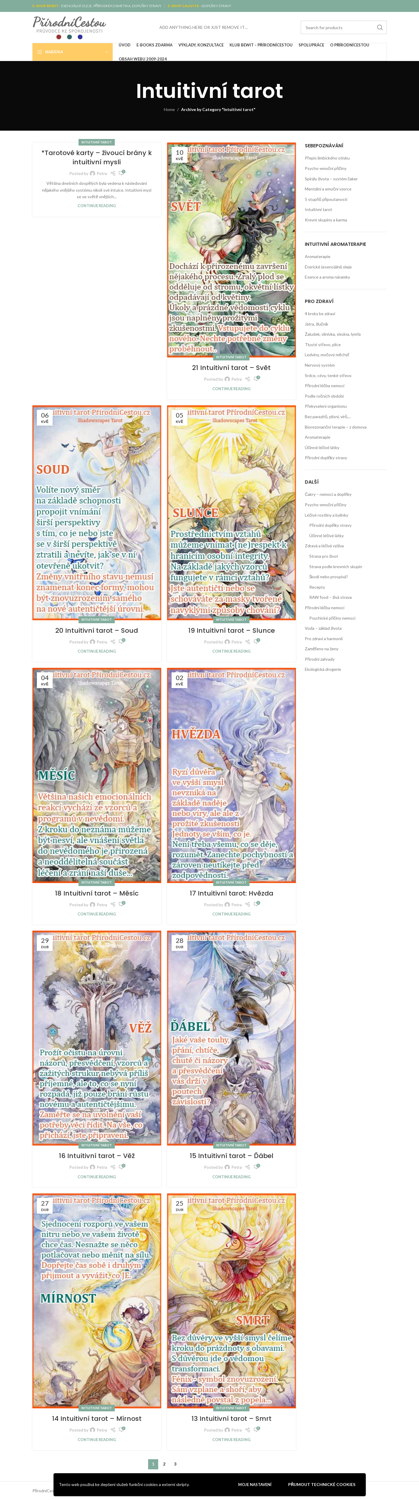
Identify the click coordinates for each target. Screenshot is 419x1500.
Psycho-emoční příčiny (325, 168)
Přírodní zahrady (320, 659)
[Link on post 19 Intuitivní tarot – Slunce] (231, 512)
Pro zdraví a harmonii (324, 638)
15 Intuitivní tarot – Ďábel (231, 1155)
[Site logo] (69, 26)
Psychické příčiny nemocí (332, 618)
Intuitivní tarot (96, 142)
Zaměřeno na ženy (321, 648)
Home (169, 109)
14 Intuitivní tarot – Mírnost (97, 1418)
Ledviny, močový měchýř (327, 354)
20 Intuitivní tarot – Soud (96, 630)
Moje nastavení (255, 1484)
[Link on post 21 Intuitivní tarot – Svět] (231, 250)
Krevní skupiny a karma (326, 219)
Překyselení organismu (326, 406)
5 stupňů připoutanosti (326, 199)
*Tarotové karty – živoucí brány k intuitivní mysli (96, 157)
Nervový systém (320, 365)
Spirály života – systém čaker (331, 178)
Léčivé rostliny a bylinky (326, 515)
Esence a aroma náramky (327, 276)
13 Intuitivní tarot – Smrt (232, 1418)
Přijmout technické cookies (321, 1484)
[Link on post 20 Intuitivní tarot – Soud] (96, 512)
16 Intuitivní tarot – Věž (97, 1155)
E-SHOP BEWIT (45, 6)
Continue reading (97, 206)
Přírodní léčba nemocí (324, 385)
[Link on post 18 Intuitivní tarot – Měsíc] (96, 775)
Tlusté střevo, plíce (323, 344)
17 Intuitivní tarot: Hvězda (231, 893)
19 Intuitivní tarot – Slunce (231, 630)
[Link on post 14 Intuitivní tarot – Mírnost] (96, 1300)
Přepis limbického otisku (327, 157)
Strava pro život (323, 556)
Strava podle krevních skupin (335, 566)
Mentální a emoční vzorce (328, 188)
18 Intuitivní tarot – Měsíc (97, 893)
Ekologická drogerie (323, 669)
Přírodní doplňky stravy (326, 457)
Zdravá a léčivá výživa (324, 545)
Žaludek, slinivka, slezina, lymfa (333, 334)
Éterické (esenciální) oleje (328, 266)
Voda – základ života (323, 628)
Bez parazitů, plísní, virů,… (328, 416)
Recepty (317, 587)
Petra (102, 173)
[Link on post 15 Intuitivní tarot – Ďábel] (231, 1038)
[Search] (344, 27)
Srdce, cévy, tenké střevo (328, 375)
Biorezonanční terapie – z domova (336, 426)
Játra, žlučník (316, 323)
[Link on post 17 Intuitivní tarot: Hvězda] (231, 775)
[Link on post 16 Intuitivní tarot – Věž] (96, 1038)
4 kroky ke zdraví (320, 313)
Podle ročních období (324, 396)
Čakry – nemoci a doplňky (328, 494)
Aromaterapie (317, 256)
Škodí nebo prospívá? (328, 576)
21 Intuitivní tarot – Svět (231, 367)
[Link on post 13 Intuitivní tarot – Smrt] (231, 1300)
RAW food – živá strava (330, 597)
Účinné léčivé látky (322, 447)
